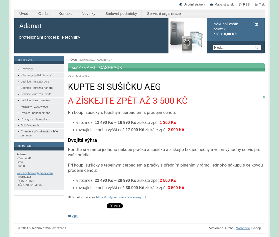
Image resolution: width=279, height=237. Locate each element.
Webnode (243, 228)
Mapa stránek (224, 4)
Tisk (262, 4)
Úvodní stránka (194, 4)
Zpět (75, 216)
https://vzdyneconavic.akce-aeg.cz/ (121, 197)
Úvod (73, 59)
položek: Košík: (225, 29)
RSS (246, 4)
